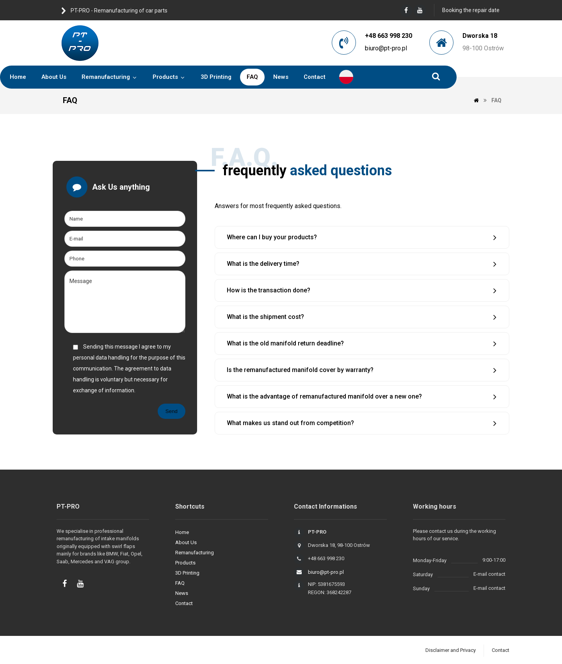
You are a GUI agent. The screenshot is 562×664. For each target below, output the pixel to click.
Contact (184, 603)
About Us (186, 542)
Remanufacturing (194, 552)
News (181, 593)
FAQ (180, 583)
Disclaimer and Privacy (450, 650)
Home (182, 532)
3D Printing (187, 573)
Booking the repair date (471, 10)
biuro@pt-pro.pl (386, 48)
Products (185, 563)
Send (171, 411)
